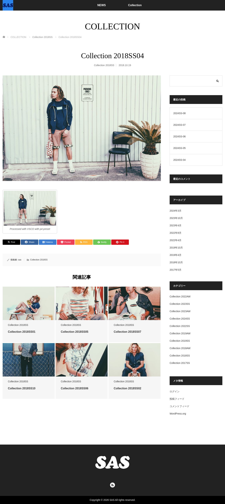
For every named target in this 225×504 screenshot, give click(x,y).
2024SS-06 (179, 136)
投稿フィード (177, 398)
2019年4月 (175, 255)
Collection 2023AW (180, 311)
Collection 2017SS (180, 363)
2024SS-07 (179, 124)
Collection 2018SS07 (127, 331)
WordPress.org (178, 413)
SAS (112, 500)
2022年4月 (175, 240)
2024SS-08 (179, 113)
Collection (135, 5)
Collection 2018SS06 (74, 388)
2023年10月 (176, 218)
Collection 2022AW (180, 296)
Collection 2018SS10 (22, 388)
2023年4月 (175, 225)
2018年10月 (176, 262)
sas (19, 260)
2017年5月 (175, 269)
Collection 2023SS (180, 303)
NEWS (101, 5)
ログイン (174, 391)
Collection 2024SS (180, 318)
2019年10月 (176, 247)
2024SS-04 (179, 159)
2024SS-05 (179, 148)
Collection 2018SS (104, 65)
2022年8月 (175, 232)
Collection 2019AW (180, 333)
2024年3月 (175, 210)
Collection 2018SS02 (127, 388)
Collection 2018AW (180, 348)
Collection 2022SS (180, 326)
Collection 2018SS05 (74, 331)
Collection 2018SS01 (22, 331)
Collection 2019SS (180, 340)
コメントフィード (179, 406)
